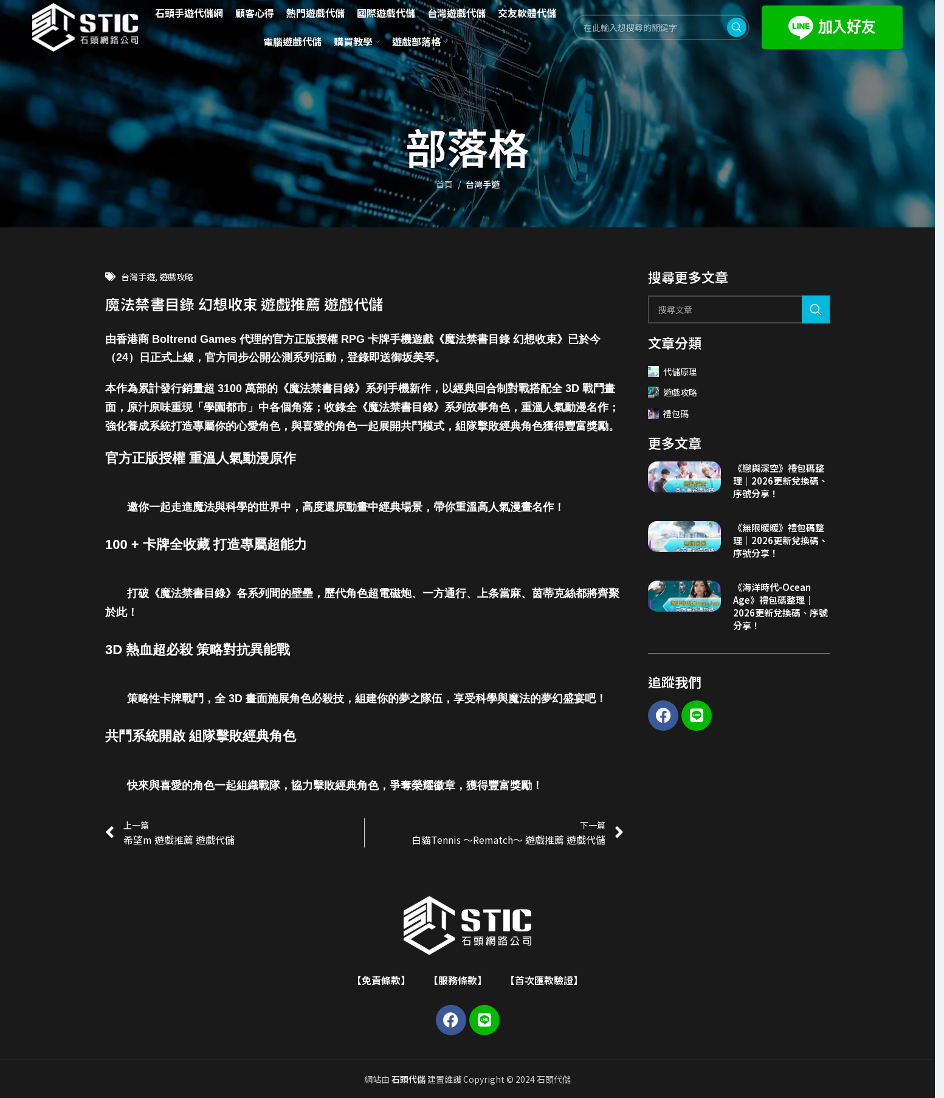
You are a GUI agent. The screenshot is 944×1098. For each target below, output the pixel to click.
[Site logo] (85, 26)
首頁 (444, 184)
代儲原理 (672, 371)
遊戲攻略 (176, 277)
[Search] (739, 309)
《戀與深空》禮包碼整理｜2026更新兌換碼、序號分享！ (780, 480)
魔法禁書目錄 (321, 388)
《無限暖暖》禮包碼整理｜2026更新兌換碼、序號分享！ (780, 540)
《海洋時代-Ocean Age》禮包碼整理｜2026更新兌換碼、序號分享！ (780, 606)
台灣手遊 (483, 184)
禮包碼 (668, 413)
